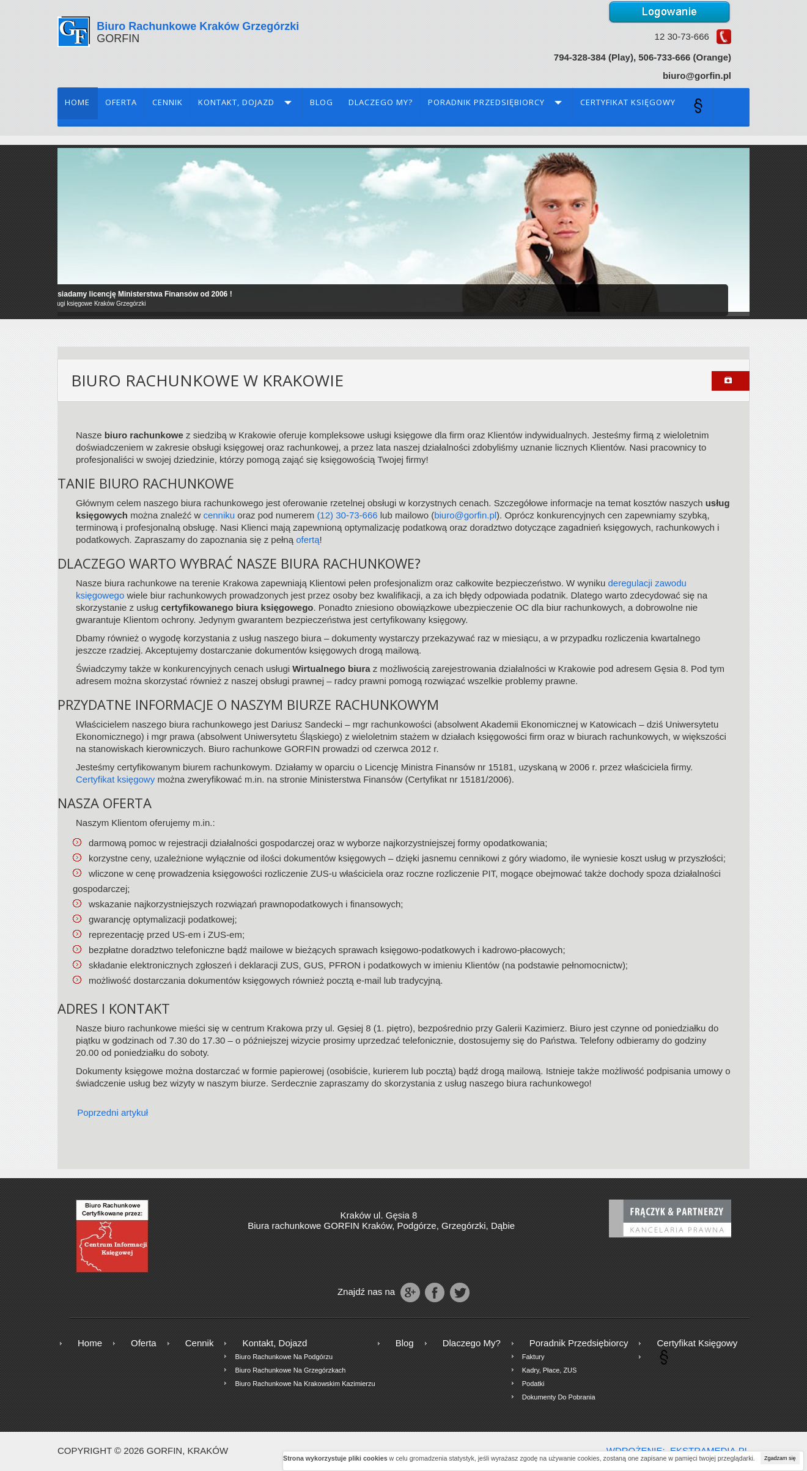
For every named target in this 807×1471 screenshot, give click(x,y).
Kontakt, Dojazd (236, 102)
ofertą (307, 539)
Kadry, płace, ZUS (549, 1370)
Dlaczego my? (380, 102)
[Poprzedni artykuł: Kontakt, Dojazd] (107, 1112)
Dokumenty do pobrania (558, 1397)
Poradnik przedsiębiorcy (486, 102)
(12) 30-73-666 (347, 515)
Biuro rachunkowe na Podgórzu (284, 1356)
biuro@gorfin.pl (465, 515)
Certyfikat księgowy (628, 102)
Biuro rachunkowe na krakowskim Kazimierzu (305, 1383)
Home (77, 102)
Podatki (533, 1383)
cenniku (219, 515)
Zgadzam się (780, 1458)
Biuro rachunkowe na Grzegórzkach (290, 1370)
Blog (321, 102)
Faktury (533, 1356)
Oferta (121, 102)
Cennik (167, 102)
